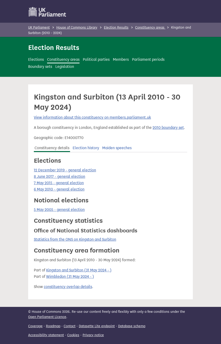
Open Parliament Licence (47, 317)
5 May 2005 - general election (59, 209)
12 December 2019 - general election (65, 170)
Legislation (64, 66)
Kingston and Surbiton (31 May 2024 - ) (78, 270)
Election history (86, 148)
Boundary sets (40, 66)
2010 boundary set (168, 127)
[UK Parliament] (47, 12)
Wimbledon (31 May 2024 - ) (70, 276)
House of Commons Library (76, 28)
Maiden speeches (117, 148)
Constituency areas (150, 28)
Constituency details (52, 148)
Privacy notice (93, 335)
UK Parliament (39, 28)
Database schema (131, 326)
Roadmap (53, 326)
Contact (69, 326)
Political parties (96, 59)
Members (121, 59)
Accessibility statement (46, 335)
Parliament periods (148, 59)
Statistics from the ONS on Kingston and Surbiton (75, 239)
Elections (36, 59)
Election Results (116, 28)
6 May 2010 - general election (59, 189)
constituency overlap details (68, 286)
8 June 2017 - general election (59, 176)
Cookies (73, 335)
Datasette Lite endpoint (97, 326)
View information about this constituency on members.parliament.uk (92, 117)
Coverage (35, 326)
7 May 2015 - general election (59, 183)
